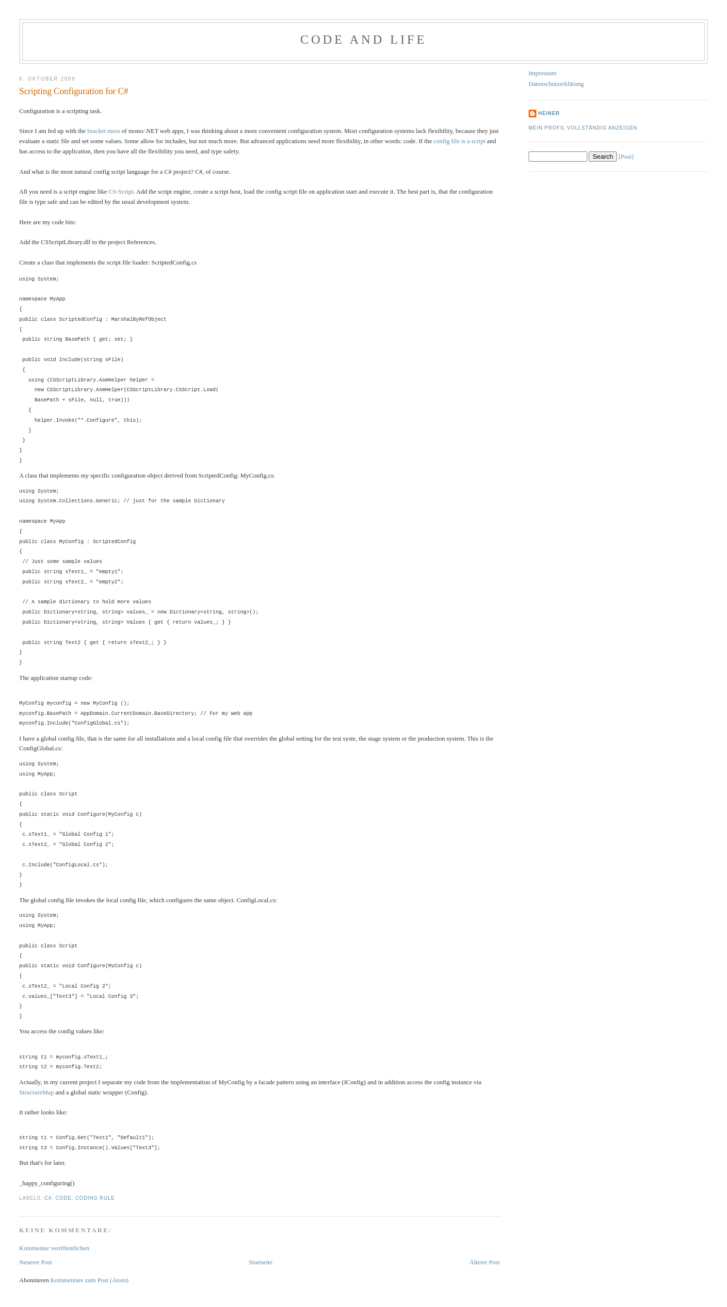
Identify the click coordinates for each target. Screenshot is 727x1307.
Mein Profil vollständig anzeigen (583, 128)
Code (63, 1198)
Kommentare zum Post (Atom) (89, 1280)
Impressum (543, 73)
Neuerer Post (35, 1262)
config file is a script (459, 141)
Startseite (260, 1262)
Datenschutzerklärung (556, 83)
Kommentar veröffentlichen (54, 1248)
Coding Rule (94, 1198)
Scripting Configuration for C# (74, 91)
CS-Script (121, 191)
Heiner (549, 113)
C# (48, 1198)
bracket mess (103, 130)
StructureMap (36, 1092)
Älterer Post (484, 1262)
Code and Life (363, 40)
